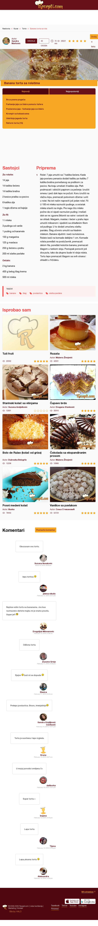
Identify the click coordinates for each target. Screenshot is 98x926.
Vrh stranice (87, 898)
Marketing (12, 914)
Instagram (83, 912)
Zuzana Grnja (49, 664)
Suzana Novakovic (43, 564)
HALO (18, 917)
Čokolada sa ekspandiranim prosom (73, 439)
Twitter (64, 912)
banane (13, 293)
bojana (43, 820)
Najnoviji (26, 91)
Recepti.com (49, 5)
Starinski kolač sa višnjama (25, 388)
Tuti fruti (25, 338)
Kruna (43, 759)
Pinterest (55, 915)
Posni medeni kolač (25, 490)
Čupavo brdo (73, 388)
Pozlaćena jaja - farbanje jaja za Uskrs (25, 109)
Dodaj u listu (94, 37)
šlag (24, 293)
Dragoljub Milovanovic (43, 633)
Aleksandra (43, 882)
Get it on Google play (88, 907)
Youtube (73, 912)
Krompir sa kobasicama (17, 113)
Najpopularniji (72, 91)
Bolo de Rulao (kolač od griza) (25, 439)
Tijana (53, 851)
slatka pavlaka (55, 293)
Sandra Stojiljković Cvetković (47, 726)
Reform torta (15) (14, 123)
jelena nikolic (49, 595)
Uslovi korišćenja (36, 912)
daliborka (51, 790)
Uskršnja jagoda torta (16, 118)
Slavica (43, 695)
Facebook (55, 912)
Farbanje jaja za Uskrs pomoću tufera (24, 104)
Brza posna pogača (15, 99)
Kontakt (20, 914)
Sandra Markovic (16, 42)
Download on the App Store (72, 907)
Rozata (73, 338)
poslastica (37, 293)
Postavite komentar (45, 530)
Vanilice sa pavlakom (73, 490)
